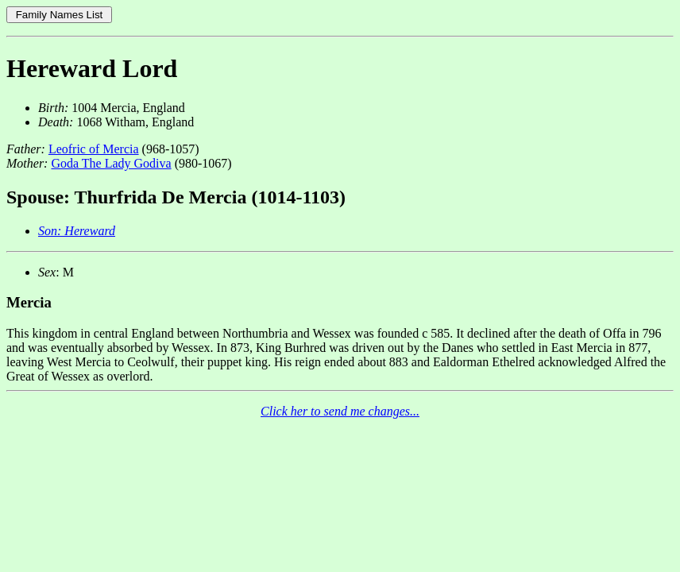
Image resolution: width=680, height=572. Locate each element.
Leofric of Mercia (93, 149)
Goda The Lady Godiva (111, 163)
